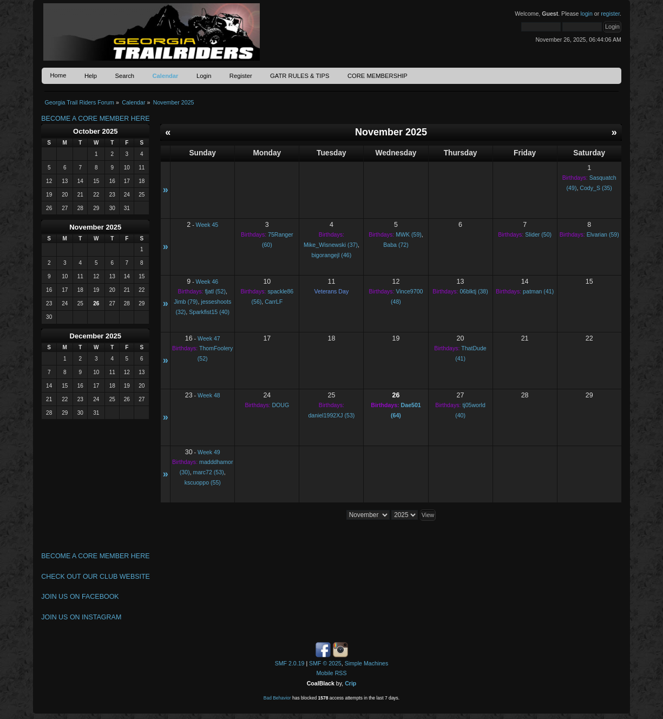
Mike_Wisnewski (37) (331, 244)
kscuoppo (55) (203, 482)
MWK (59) (409, 234)
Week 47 (209, 338)
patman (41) (538, 291)
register (610, 13)
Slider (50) (538, 234)
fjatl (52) (215, 291)
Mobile (325, 673)
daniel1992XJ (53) (331, 415)
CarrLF (274, 301)
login (586, 13)
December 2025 (95, 336)
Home (58, 75)
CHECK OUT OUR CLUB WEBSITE (95, 576)
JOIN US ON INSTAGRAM (81, 617)
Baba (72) (396, 244)
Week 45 (207, 224)
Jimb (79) (186, 301)
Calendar (165, 76)
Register (240, 76)
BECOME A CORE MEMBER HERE (95, 118)
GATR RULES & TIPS (299, 76)
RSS (341, 673)
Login (203, 76)
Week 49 (209, 452)
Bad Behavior (277, 698)
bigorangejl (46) (332, 255)
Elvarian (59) (603, 234)
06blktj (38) (473, 291)
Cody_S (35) (596, 188)
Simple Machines (367, 663)
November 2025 (95, 227)
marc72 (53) (208, 472)
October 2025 (95, 131)
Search (124, 76)
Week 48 (209, 395)
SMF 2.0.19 (290, 663)
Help (90, 76)
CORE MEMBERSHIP (377, 76)
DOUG (280, 405)
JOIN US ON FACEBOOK (80, 596)
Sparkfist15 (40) (209, 312)
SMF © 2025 (325, 663)
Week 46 (207, 281)
